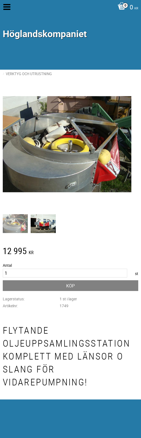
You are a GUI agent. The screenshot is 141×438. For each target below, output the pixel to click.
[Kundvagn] (126, 7)
